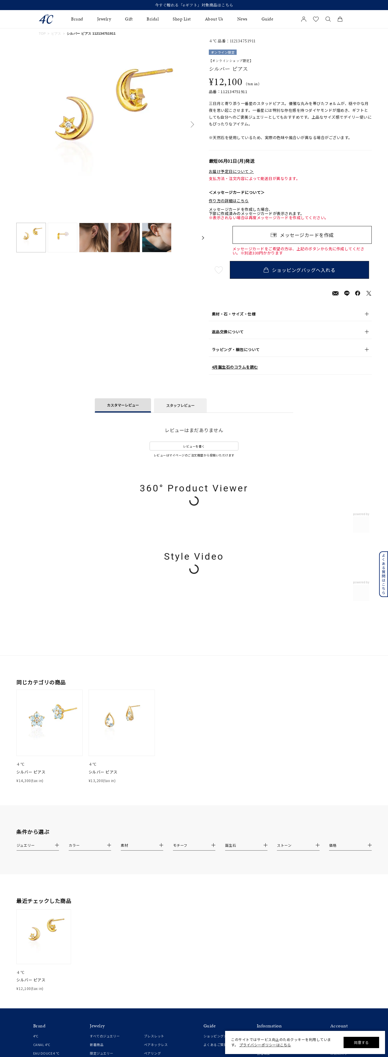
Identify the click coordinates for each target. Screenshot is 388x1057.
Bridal (153, 19)
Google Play (340, 957)
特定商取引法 (267, 919)
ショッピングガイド (218, 884)
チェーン (150, 919)
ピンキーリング (102, 928)
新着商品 (96, 893)
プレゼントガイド (217, 919)
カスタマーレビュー (123, 404)
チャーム (151, 928)
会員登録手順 (340, 932)
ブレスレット (154, 884)
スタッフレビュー (180, 405)
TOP (42, 33)
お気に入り (338, 902)
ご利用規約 (265, 910)
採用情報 (263, 954)
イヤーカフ (98, 954)
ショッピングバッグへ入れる (302, 269)
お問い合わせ (267, 936)
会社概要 (263, 902)
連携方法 (337, 940)
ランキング (152, 962)
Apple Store (339, 949)
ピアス (56, 33)
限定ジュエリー (101, 902)
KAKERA (39, 936)
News (242, 19)
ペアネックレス (156, 893)
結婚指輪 (40, 972)
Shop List (182, 19)
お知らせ (263, 884)
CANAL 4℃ (41, 893)
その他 (149, 954)
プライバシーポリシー (274, 928)
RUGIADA (40, 928)
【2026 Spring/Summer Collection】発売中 (194, 5)
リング (95, 919)
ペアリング (152, 902)
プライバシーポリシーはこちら (265, 1044)
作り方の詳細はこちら (229, 201)
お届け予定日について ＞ (231, 171)
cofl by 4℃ (41, 910)
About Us (214, 19)
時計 (147, 936)
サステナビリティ (270, 945)
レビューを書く (194, 446)
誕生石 (149, 945)
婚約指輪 (40, 963)
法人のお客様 (213, 937)
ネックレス (98, 910)
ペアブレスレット (157, 910)
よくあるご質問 (215, 893)
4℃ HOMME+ (43, 919)
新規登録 (337, 884)
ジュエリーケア (215, 928)
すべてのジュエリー (105, 884)
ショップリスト (269, 893)
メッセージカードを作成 (307, 234)
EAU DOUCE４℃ (46, 902)
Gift (129, 19)
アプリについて (342, 923)
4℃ (36, 884)
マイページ (338, 893)
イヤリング (98, 945)
